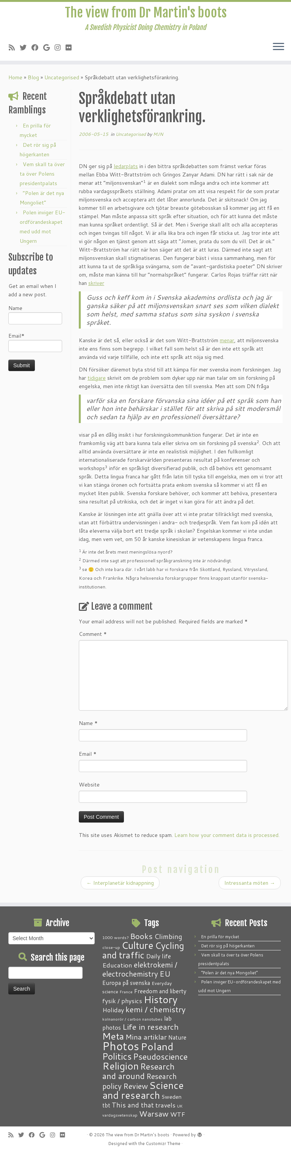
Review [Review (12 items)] (135, 1086)
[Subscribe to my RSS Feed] (14, 52)
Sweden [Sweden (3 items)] (171, 1097)
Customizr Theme (163, 1143)
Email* (35, 348)
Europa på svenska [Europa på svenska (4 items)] (126, 982)
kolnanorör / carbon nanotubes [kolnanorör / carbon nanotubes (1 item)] (132, 1019)
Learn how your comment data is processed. (227, 841)
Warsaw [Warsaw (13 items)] (154, 1113)
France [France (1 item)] (126, 991)
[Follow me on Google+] (49, 52)
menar (227, 346)
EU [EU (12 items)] (165, 973)
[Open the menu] (278, 52)
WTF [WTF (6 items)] (177, 1113)
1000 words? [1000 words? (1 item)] (115, 937)
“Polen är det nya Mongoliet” (229, 973)
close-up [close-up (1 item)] (111, 947)
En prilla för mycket (220, 937)
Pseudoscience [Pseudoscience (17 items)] (160, 1056)
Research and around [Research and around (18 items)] (138, 1071)
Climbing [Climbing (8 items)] (168, 936)
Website (89, 790)
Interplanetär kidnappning (120, 888)
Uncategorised (61, 83)
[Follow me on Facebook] (37, 52)
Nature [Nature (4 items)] (177, 1037)
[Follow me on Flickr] (71, 52)
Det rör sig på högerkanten (228, 946)
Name (35, 320)
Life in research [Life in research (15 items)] (150, 1026)
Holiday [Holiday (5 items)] (113, 1009)
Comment (93, 639)
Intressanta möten (249, 888)
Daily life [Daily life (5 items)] (158, 956)
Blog (33, 83)
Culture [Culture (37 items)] (137, 945)
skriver (96, 289)
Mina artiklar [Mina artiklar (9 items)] (146, 1037)
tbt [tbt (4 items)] (106, 1105)
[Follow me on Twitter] (25, 52)
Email (88, 759)
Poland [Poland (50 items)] (157, 1046)
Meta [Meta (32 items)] (113, 1036)
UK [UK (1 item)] (180, 1106)
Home (15, 83)
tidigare (97, 383)
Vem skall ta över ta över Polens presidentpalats (42, 179)
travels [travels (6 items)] (165, 1104)
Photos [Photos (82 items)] (120, 1046)
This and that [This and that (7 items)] (133, 1105)
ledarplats (126, 172)
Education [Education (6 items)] (117, 964)
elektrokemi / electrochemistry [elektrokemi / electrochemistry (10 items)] (139, 969)
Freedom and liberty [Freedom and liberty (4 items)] (160, 991)
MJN (158, 140)
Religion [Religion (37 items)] (120, 1066)
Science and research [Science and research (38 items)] (143, 1090)
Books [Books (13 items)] (141, 936)
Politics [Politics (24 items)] (116, 1056)
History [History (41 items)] (160, 999)
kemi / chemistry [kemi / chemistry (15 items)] (155, 1009)
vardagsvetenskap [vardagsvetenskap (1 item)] (120, 1115)
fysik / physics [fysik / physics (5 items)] (122, 1000)
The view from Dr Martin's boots (145, 15)
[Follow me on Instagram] (60, 52)
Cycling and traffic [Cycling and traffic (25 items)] (143, 950)
